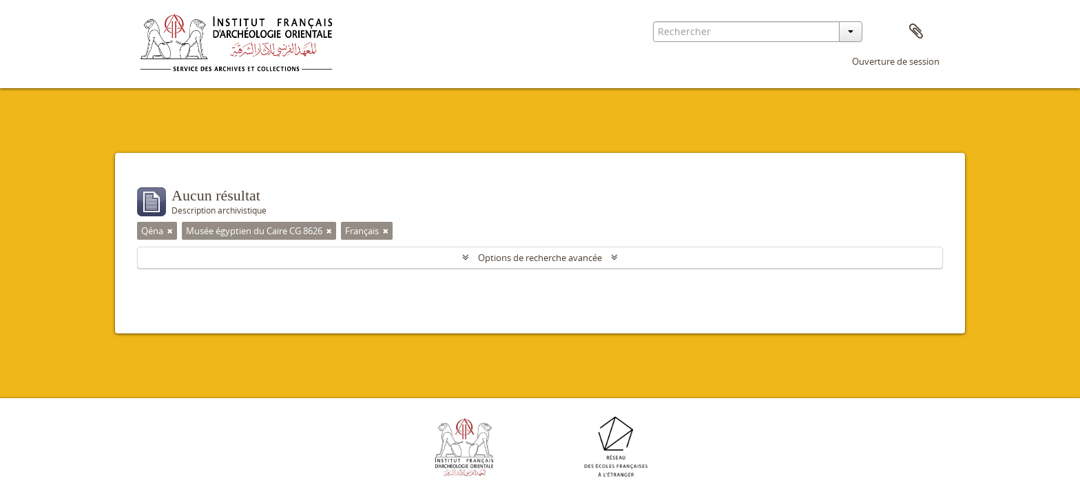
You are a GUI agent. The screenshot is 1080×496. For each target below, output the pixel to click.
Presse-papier (916, 31)
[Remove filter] (170, 231)
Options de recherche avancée (540, 257)
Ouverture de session (895, 61)
